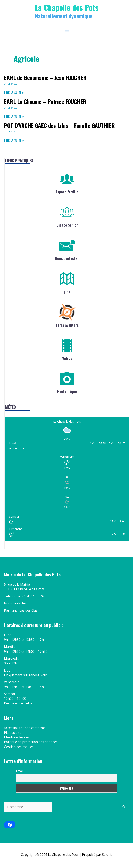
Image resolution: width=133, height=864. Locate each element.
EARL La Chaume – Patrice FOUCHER (45, 101)
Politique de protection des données (31, 742)
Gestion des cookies (19, 746)
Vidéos (67, 358)
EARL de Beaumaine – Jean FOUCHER (45, 77)
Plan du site (12, 732)
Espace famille (67, 191)
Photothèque (67, 391)
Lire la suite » (14, 92)
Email (19, 771)
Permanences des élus (20, 610)
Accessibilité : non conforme (25, 728)
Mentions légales (17, 737)
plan (67, 291)
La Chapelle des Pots (66, 7)
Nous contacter (67, 258)
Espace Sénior (67, 225)
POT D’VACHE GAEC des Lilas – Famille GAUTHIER (59, 125)
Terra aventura (67, 325)
